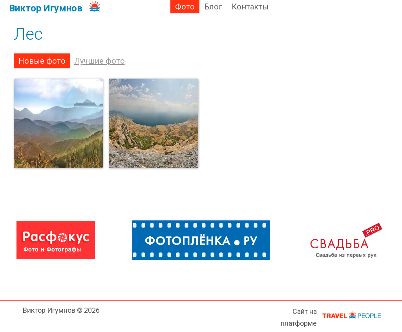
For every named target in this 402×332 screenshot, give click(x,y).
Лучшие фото (99, 61)
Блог (213, 6)
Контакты (250, 6)
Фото (185, 6)
